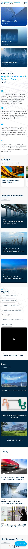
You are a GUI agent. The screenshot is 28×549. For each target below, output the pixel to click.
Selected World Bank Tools (9, 62)
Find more (5, 23)
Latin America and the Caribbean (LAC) (12, 320)
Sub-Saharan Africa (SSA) (9, 300)
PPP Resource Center (9, 21)
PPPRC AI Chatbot (7, 42)
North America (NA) (7, 324)
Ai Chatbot (21, 544)
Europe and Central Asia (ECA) (10, 305)
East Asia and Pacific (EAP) (9, 296)
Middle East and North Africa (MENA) (12, 310)
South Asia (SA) (6, 315)
